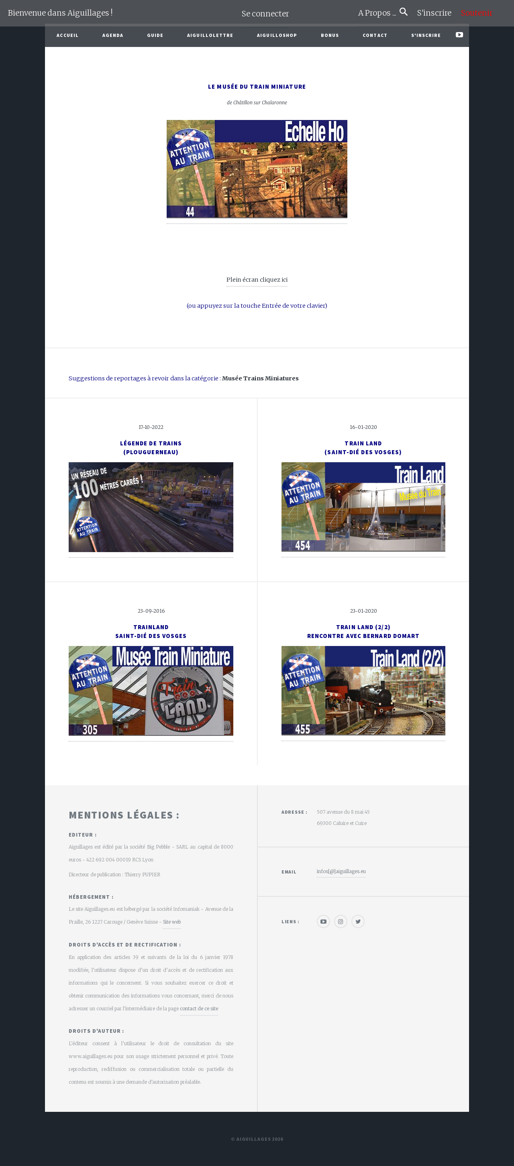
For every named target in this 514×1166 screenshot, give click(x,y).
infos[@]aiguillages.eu (341, 871)
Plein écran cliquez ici (257, 279)
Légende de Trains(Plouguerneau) (151, 448)
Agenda (113, 35)
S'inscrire (437, 13)
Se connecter (265, 13)
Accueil (68, 35)
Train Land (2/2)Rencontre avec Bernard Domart (363, 632)
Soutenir (477, 13)
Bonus (330, 35)
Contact (375, 35)
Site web (172, 922)
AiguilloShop (277, 35)
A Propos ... (379, 13)
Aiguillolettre (210, 35)
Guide (155, 35)
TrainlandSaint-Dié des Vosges (151, 632)
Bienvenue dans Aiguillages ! (60, 13)
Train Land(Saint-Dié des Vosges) (363, 448)
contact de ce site (199, 1009)
